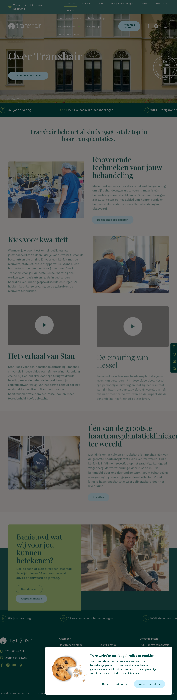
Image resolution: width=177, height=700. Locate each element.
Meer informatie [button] (131, 673)
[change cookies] (114, 684)
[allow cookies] (149, 684)
